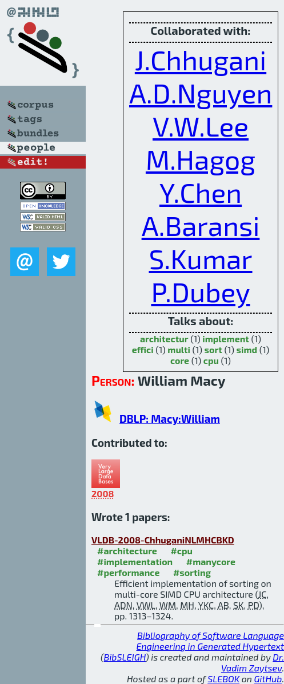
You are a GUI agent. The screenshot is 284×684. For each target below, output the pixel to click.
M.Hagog (200, 158)
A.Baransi (201, 225)
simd (247, 349)
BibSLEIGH (125, 656)
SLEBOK (223, 678)
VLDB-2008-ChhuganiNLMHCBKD (162, 539)
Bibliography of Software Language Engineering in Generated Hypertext (210, 640)
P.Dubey (200, 291)
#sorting (192, 572)
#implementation (135, 561)
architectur (164, 338)
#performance (128, 572)
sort (213, 349)
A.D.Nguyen (200, 92)
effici (143, 349)
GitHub (268, 678)
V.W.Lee (201, 125)
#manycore (210, 561)
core (179, 360)
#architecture (127, 550)
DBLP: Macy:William (169, 418)
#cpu (181, 550)
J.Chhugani (200, 59)
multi (178, 349)
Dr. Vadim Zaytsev (252, 662)
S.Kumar (200, 258)
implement (225, 338)
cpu (211, 360)
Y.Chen (200, 192)
